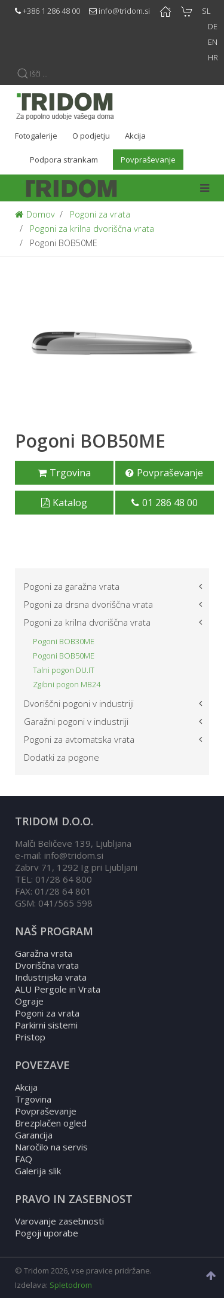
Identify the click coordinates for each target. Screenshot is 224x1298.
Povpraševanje (164, 472)
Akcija (26, 1087)
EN (212, 41)
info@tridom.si (124, 10)
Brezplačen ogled (51, 1123)
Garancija (34, 1135)
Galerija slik (38, 1171)
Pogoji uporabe (46, 1233)
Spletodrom (71, 1284)
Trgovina (64, 472)
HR (213, 57)
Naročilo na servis (51, 1147)
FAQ (23, 1159)
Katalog (64, 502)
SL (206, 10)
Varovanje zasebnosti (59, 1221)
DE (212, 26)
